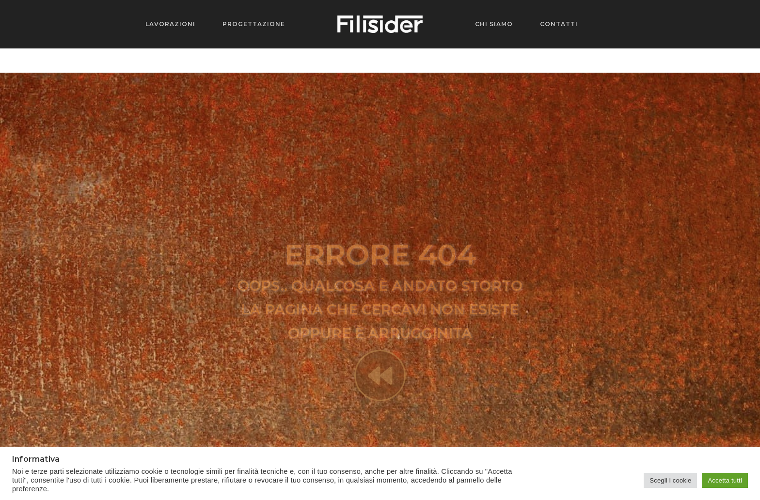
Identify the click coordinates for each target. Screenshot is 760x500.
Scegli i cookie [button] (670, 480)
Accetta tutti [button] (725, 480)
